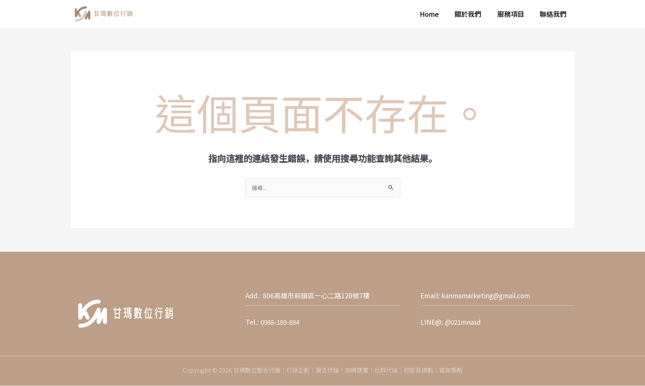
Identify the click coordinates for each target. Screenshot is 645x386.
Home (437, 14)
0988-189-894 (282, 322)
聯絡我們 (554, 14)
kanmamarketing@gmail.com (487, 296)
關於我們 (473, 14)
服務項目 (514, 14)
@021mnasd (464, 322)
